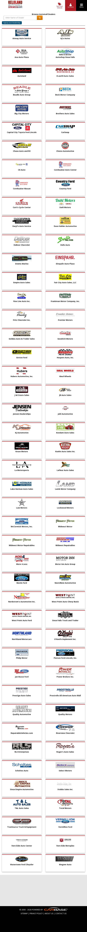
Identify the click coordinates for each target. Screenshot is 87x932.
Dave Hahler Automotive (65, 226)
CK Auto (21, 170)
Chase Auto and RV (22, 151)
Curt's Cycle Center (22, 207)
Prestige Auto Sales (22, 695)
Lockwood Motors (65, 508)
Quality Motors (65, 714)
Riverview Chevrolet (65, 733)
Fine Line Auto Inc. (21, 301)
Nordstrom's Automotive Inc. (21, 601)
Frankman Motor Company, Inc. (65, 301)
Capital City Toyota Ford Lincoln (21, 132)
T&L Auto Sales (22, 808)
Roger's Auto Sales (65, 752)
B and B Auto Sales (65, 76)
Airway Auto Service (22, 38)
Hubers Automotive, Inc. (22, 376)
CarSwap (65, 132)
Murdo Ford (21, 583)
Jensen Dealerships (22, 414)
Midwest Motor (65, 526)
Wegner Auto (65, 864)
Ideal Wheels (65, 376)
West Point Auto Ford (22, 620)
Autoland (22, 76)
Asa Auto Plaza (22, 57)
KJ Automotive (21, 432)
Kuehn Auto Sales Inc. (65, 451)
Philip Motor (21, 658)
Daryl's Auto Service (22, 226)
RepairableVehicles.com (22, 733)
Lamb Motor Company (65, 489)
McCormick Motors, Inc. (22, 526)
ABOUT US (49, 913)
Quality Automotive (22, 714)
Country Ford (65, 188)
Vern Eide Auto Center (21, 845)
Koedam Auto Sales (65, 432)
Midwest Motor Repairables (22, 545)
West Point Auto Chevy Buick (65, 601)
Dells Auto (65, 245)
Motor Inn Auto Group (65, 564)
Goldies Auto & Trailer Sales (22, 339)
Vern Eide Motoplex (65, 845)
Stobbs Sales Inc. (65, 789)
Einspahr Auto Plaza (65, 263)
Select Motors (65, 770)
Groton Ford (21, 357)
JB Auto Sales (65, 395)
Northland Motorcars (22, 639)
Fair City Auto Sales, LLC (65, 282)
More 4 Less (21, 564)
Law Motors (21, 508)
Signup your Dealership (11, 23)
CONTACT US (61, 913)
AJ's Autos (65, 38)
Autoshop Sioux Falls (65, 57)
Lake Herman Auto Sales (21, 489)
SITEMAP (24, 913)
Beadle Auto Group (21, 94)
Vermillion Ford (65, 827)
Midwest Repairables (65, 545)
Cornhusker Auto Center (65, 170)
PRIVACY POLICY (36, 913)
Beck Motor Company (65, 94)
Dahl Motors (65, 207)
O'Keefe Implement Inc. (65, 639)
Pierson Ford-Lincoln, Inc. (65, 658)
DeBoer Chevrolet (22, 245)
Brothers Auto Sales (65, 113)
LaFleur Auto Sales (65, 470)
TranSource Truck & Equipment (21, 827)
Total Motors (65, 808)
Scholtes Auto (21, 770)
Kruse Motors (21, 451)
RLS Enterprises (22, 752)
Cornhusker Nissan (22, 188)
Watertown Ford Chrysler (21, 864)
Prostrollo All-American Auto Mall (65, 695)
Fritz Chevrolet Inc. (21, 320)
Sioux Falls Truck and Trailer (65, 620)
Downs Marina (21, 263)
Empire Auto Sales (21, 282)
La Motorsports (22, 470)
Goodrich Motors (65, 339)
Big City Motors (22, 113)
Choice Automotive (65, 151)
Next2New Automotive (65, 583)
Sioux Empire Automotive (22, 789)
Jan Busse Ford (21, 676)
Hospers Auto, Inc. (65, 357)
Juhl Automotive (65, 414)
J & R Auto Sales (21, 395)
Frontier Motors (65, 320)
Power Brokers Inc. (65, 676)
